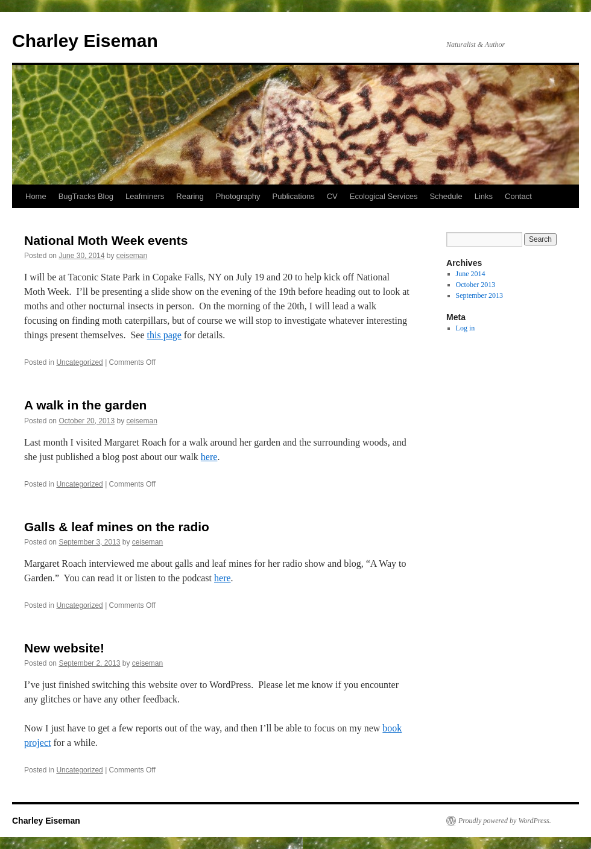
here (209, 457)
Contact (518, 196)
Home (35, 196)
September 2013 (479, 295)
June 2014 (470, 274)
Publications (294, 196)
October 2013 (476, 284)
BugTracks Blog (85, 196)
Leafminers (144, 196)
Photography (238, 196)
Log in (465, 328)
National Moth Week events (106, 240)
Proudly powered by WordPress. (504, 820)
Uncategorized (79, 362)
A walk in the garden (85, 405)
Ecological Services (384, 196)
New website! (64, 648)
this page (164, 335)
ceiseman (131, 255)
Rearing (190, 196)
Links (484, 196)
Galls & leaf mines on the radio (116, 527)
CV (332, 196)
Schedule (445, 196)
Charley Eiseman (85, 41)
